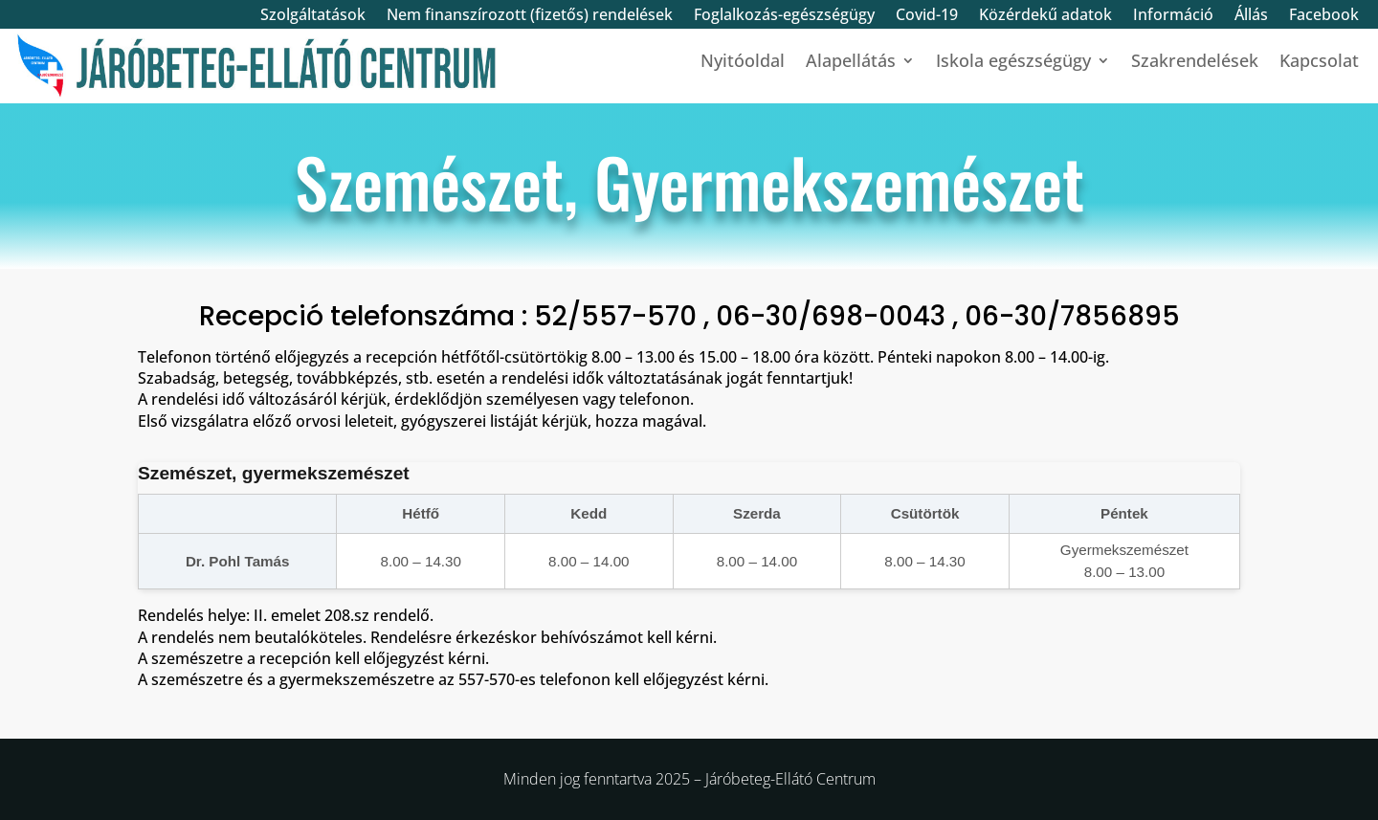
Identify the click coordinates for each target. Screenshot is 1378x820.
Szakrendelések (1194, 63)
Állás (1251, 16)
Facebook (1324, 16)
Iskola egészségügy (1013, 63)
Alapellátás (851, 63)
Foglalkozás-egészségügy (784, 16)
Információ (1173, 16)
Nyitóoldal (742, 63)
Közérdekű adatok (1045, 16)
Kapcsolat (1319, 63)
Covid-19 (927, 16)
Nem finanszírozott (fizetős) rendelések (530, 16)
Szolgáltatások (313, 16)
